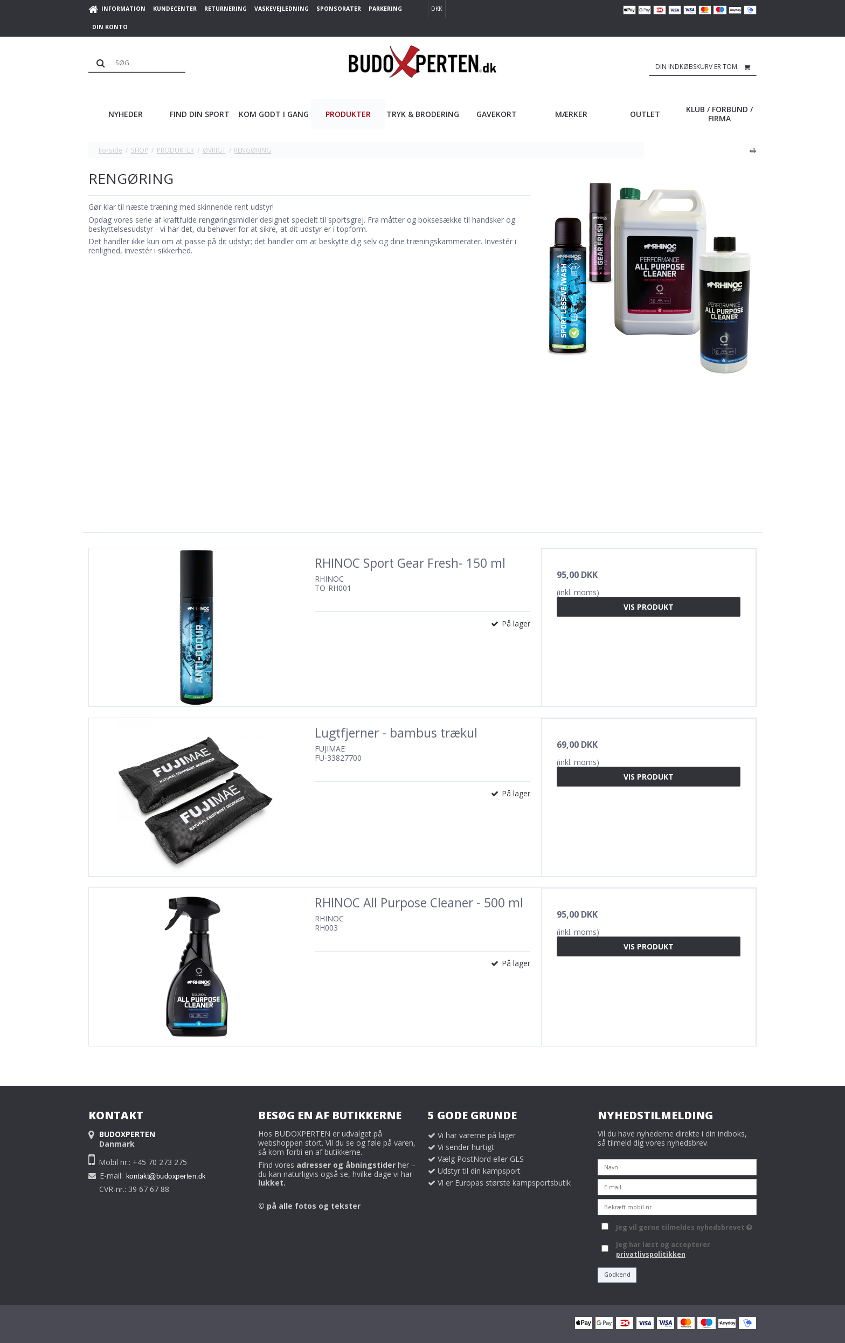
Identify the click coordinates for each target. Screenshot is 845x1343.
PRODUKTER (348, 114)
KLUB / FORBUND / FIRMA (719, 113)
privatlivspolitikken (650, 1254)
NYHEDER (125, 114)
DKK (436, 8)
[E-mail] (677, 1186)
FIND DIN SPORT (200, 114)
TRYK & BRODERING (422, 114)
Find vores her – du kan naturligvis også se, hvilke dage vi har (336, 1174)
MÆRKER (571, 114)
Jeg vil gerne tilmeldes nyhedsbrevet (684, 1225)
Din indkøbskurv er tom (706, 67)
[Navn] (677, 1166)
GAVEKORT (496, 114)
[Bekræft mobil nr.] (677, 1206)
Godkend (617, 1274)
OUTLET (645, 114)
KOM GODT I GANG (274, 114)
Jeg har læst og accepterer (663, 1249)
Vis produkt (649, 607)
